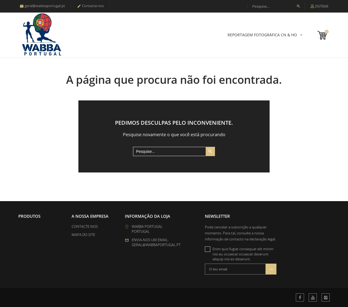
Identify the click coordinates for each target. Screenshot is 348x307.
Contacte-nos (85, 226)
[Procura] (276, 6)
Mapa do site (83, 234)
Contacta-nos (90, 5)
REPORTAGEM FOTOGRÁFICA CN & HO (263, 34)
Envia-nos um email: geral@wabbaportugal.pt (156, 242)
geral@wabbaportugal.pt (42, 5)
